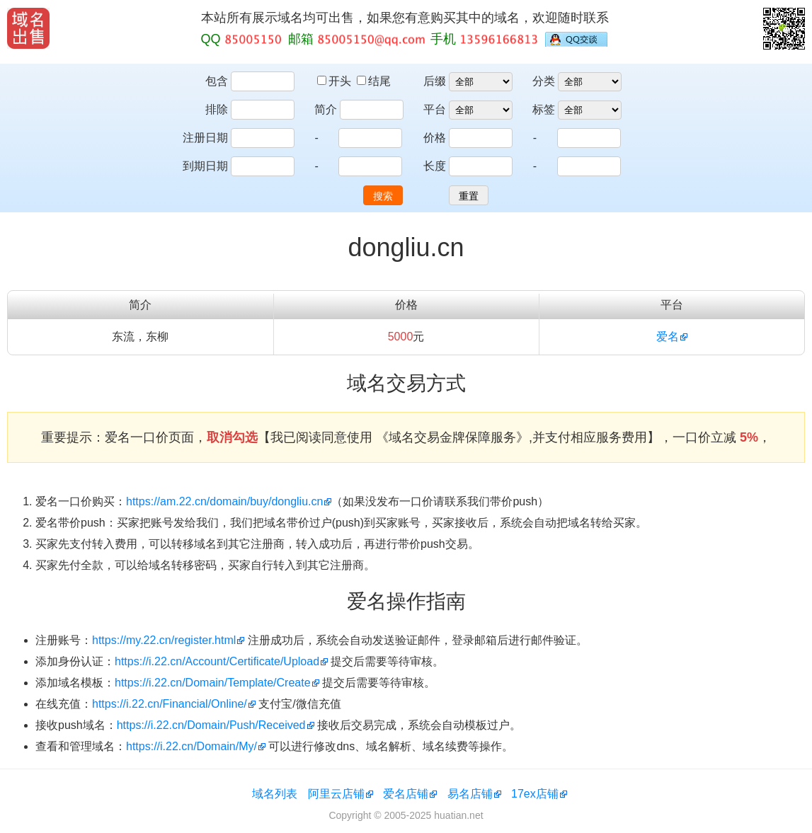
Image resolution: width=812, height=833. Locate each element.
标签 (543, 109)
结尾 (374, 81)
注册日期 (205, 138)
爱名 (667, 337)
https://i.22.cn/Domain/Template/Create (213, 683)
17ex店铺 (535, 794)
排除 (216, 109)
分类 (543, 81)
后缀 (434, 81)
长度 (434, 166)
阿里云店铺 (336, 794)
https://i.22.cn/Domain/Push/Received (211, 725)
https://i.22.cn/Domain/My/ (191, 746)
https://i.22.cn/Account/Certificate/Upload (217, 661)
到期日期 (205, 166)
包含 (216, 81)
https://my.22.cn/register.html (164, 640)
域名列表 (274, 794)
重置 (469, 196)
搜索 (383, 196)
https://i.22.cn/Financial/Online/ (169, 704)
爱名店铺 (405, 794)
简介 (325, 109)
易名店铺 (470, 794)
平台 (434, 109)
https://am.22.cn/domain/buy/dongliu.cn (224, 501)
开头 (335, 81)
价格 (434, 138)
